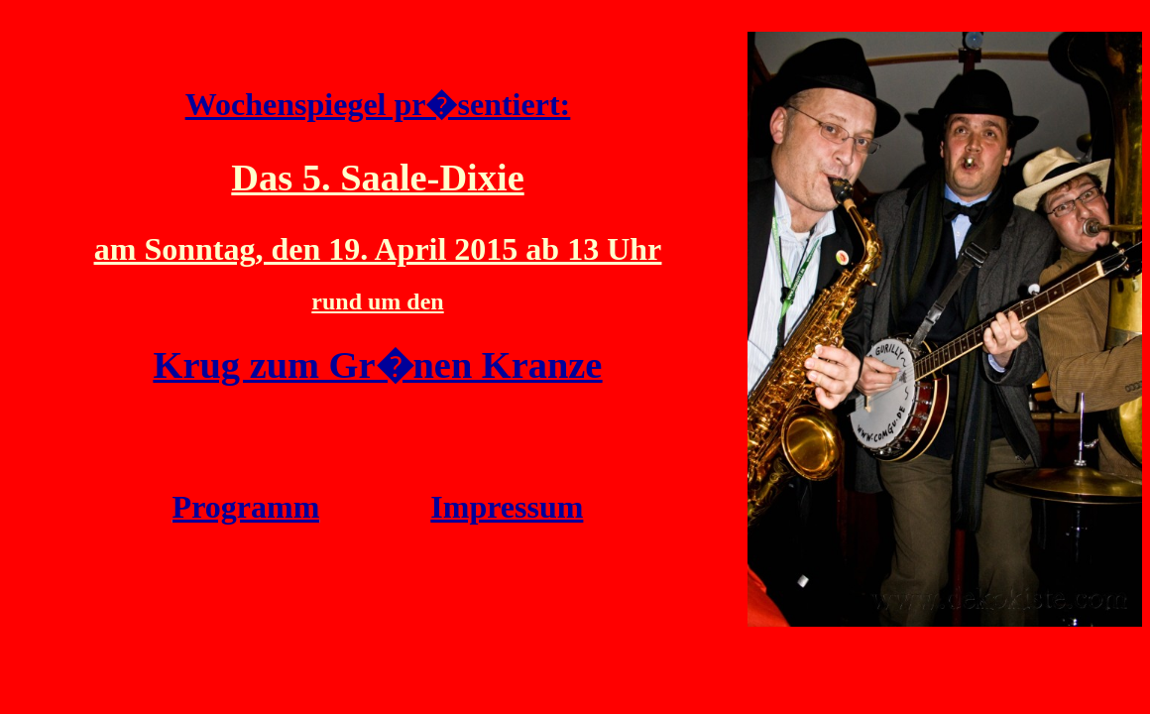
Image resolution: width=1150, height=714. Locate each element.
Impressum (506, 507)
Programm (246, 507)
